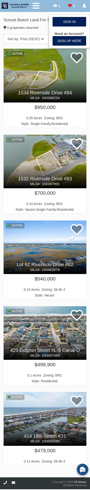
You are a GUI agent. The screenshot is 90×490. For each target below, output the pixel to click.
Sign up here (69, 41)
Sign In (69, 22)
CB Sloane (80, 481)
